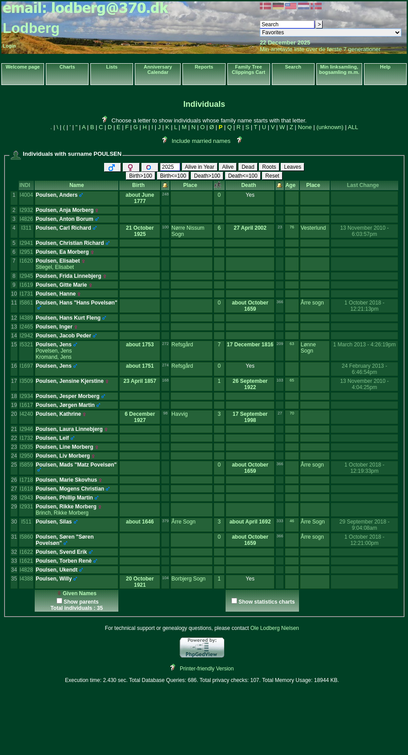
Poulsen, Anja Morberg (64, 210)
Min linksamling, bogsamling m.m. (339, 69)
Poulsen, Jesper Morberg (67, 396)
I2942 (26, 336)
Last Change (364, 185)
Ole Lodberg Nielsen (274, 628)
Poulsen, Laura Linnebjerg (69, 429)
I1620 (26, 261)
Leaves (292, 167)
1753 (148, 344)
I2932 (26, 210)
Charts (67, 66)
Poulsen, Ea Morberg (62, 252)
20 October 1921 (140, 582)
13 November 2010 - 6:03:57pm (364, 231)
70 (292, 413)
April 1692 (258, 522)
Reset (272, 176)
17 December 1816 (250, 344)
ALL (353, 127)
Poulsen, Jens (54, 344)
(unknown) (329, 127)
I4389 (26, 318)
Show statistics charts (266, 602)
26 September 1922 (250, 384)
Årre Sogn (183, 522)
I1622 (26, 552)
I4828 (26, 570)
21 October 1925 (140, 231)
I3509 (26, 381)
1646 (148, 522)
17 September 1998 (250, 417)
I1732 (26, 438)
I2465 (26, 327)
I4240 (26, 414)
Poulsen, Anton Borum (64, 219)
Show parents (81, 602)
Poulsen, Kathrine (58, 414)
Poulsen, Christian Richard (70, 243)
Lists (112, 66)
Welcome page (23, 66)
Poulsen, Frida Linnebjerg (68, 276)
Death (250, 185)
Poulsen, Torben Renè (64, 561)
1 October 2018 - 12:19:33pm (364, 468)
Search (293, 66)
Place (191, 185)
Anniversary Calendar (158, 69)
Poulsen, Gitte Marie (61, 285)
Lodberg (31, 28)
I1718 (26, 480)
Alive (228, 167)
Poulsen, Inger (54, 327)
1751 (148, 366)
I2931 (26, 506)
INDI (26, 185)
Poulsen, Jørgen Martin (65, 405)
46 (292, 521)
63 (292, 343)
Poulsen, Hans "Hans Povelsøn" (76, 303)
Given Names (77, 593)
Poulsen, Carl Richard (63, 228)
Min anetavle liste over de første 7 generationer (320, 49)
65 (292, 380)
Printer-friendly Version (207, 669)
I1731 (26, 294)
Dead (248, 167)
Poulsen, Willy (54, 579)
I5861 (26, 303)
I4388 (26, 579)
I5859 (26, 465)
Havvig (179, 414)
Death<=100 (243, 176)
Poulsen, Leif (52, 438)
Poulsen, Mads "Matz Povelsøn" (76, 465)
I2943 (26, 498)
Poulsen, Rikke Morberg (66, 506)
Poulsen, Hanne (56, 294)
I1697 (26, 366)
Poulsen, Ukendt (56, 570)
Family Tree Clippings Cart (248, 69)
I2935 (26, 447)
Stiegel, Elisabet (55, 267)
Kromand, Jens (54, 357)
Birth (140, 185)
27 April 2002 (250, 228)
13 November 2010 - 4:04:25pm (364, 384)
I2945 (26, 276)
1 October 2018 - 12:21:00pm (364, 540)
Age (291, 185)
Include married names (201, 141)
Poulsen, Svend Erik (61, 552)
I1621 (26, 561)
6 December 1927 (140, 417)
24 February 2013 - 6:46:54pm (364, 369)
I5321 (26, 344)
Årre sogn (312, 303)
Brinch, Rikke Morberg (62, 513)
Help (385, 66)
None (305, 127)
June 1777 (144, 198)
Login (9, 46)
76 (292, 227)
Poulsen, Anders (56, 195)
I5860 (26, 537)
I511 (26, 522)
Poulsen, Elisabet (58, 261)
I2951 (26, 252)
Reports (204, 66)
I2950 (26, 456)
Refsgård (182, 344)
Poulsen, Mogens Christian (70, 489)
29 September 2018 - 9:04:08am (364, 525)
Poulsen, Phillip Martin (64, 498)
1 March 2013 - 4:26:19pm (364, 344)
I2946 (26, 429)
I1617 (26, 405)
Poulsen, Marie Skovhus (66, 480)
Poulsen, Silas (54, 522)
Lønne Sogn (308, 347)
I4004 (26, 195)
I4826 (26, 219)
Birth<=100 (173, 176)
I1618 (26, 489)
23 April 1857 (140, 381)
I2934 (26, 396)
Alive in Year (199, 167)
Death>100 (207, 176)
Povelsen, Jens (54, 351)
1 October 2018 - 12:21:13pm (364, 306)
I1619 (26, 285)
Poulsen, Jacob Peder (63, 336)
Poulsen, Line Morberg (64, 447)
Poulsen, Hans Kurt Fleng (68, 318)
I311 (26, 228)
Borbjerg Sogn (188, 579)
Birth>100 (140, 176)
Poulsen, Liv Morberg (63, 456)
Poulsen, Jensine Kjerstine (70, 381)
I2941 (26, 243)
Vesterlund (313, 228)
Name (76, 185)
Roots (269, 167)
